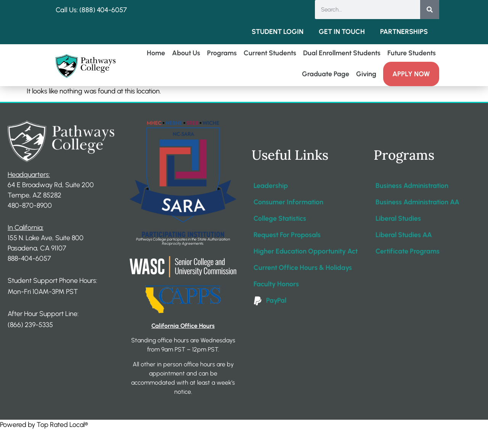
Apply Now (411, 74)
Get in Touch (342, 31)
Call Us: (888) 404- (83, 10)
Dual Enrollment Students (341, 53)
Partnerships (404, 31)
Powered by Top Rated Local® (44, 424)
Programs (222, 53)
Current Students (270, 53)
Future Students (411, 53)
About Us (186, 53)
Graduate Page (325, 74)
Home (156, 53)
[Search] (429, 9)
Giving (366, 74)
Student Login (277, 31)
